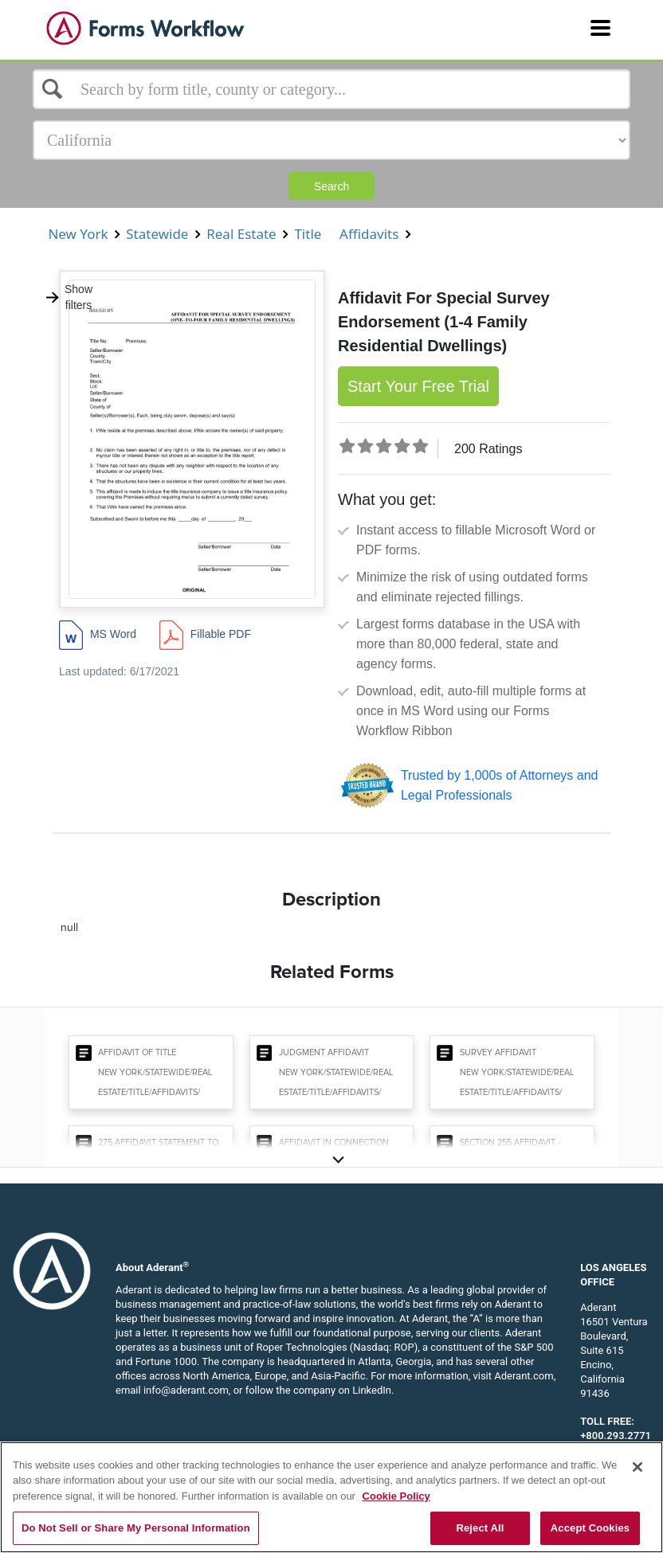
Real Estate (241, 234)
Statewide (157, 234)
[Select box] (331, 89)
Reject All (480, 1528)
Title (308, 234)
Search (331, 186)
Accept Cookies (590, 1528)
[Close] (637, 1467)
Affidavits (369, 234)
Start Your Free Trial (418, 386)
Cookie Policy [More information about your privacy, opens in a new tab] (396, 1496)
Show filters (68, 297)
